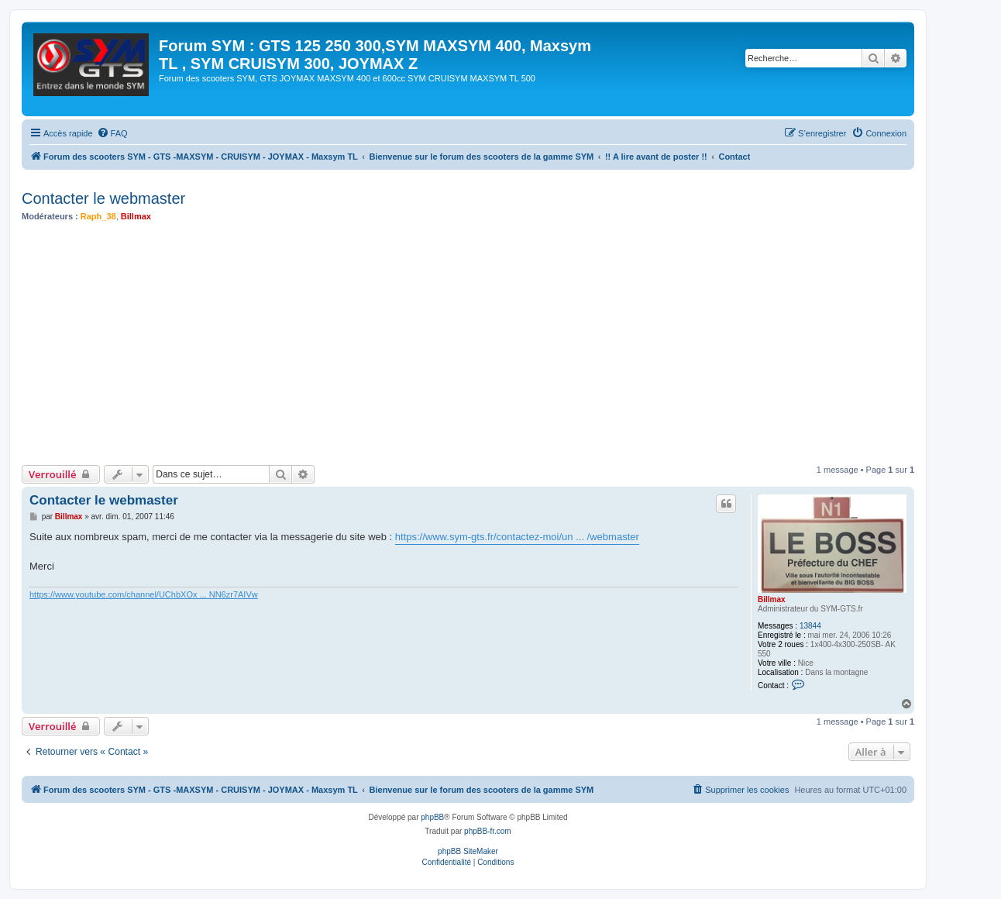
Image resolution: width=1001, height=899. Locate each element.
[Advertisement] (486, 343)
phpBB (432, 817)
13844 (810, 626)
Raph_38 (98, 216)
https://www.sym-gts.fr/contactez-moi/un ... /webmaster (517, 536)
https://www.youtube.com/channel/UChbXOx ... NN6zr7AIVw (143, 594)
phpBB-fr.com (487, 831)
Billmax (136, 216)
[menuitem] (112, 133)
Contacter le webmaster (103, 198)
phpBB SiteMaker (468, 851)
